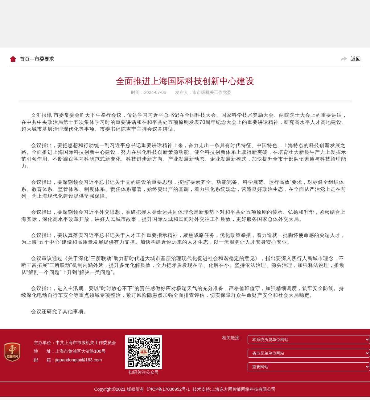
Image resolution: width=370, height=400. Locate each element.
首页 (25, 58)
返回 (356, 58)
